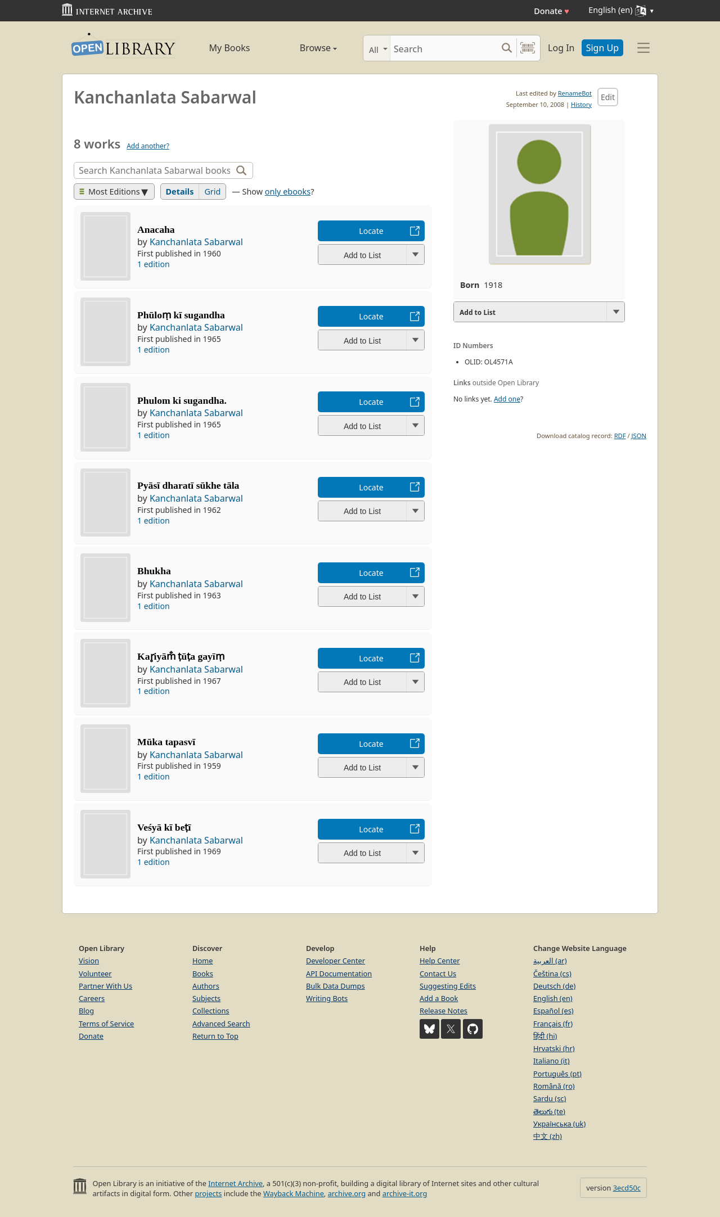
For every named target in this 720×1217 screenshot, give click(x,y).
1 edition (153, 264)
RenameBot (575, 93)
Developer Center (335, 960)
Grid (212, 191)
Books (202, 973)
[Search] (443, 48)
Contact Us (438, 973)
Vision (89, 960)
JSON (639, 435)
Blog (86, 1011)
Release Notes (443, 1011)
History (581, 104)
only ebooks (287, 191)
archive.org (347, 1193)
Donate (551, 11)
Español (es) (553, 1011)
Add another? (148, 146)
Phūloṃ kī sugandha (181, 315)
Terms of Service (106, 1023)
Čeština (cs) (552, 973)
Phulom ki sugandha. (182, 400)
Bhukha (154, 570)
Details (180, 191)
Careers (92, 998)
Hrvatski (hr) (554, 1048)
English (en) (553, 998)
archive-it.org (405, 1193)
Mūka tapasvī (166, 741)
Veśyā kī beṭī (164, 827)
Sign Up (602, 48)
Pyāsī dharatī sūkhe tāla (188, 485)
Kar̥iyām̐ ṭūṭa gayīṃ (180, 656)
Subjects (206, 998)
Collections (211, 1011)
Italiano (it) (551, 1061)
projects (208, 1193)
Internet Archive (235, 1183)
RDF (620, 435)
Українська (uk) (559, 1124)
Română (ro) (554, 1086)
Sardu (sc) (549, 1098)
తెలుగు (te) (549, 1111)
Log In (561, 48)
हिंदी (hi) (545, 1036)
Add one (507, 399)
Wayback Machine (293, 1193)
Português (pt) (557, 1074)
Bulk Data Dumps (335, 986)
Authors (205, 986)
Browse (305, 48)
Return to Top (215, 1036)
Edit (608, 97)
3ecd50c (627, 1188)
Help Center (440, 960)
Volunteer (95, 973)
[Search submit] (506, 48)
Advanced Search (221, 1023)
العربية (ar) (549, 960)
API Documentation (339, 973)
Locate (371, 231)
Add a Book (439, 998)
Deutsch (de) (554, 986)
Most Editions (109, 191)
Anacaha (155, 229)
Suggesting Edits (448, 986)
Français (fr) (553, 1023)
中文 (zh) (547, 1136)
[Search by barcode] (528, 48)
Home (202, 960)
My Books (229, 48)
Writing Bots (327, 998)
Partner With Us (105, 986)
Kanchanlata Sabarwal (196, 242)
